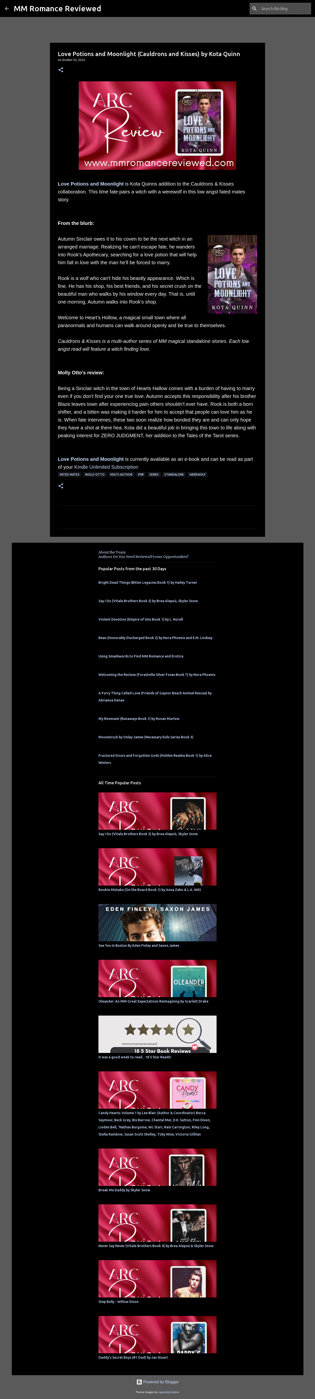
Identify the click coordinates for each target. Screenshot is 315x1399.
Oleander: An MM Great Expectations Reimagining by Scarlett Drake (153, 1001)
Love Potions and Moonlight (91, 184)
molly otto (95, 474)
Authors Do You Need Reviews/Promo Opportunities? (143, 556)
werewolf (197, 474)
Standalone (174, 474)
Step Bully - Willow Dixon (118, 1302)
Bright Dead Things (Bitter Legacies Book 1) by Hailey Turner (147, 582)
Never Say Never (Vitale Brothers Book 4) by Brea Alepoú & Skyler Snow (156, 1246)
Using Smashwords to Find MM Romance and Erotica (140, 656)
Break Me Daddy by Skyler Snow (124, 1190)
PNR (141, 474)
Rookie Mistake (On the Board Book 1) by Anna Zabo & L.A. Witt (149, 890)
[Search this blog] (285, 9)
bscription (127, 467)
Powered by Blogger (157, 1382)
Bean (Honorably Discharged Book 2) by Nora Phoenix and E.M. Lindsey (155, 638)
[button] (61, 70)
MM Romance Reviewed (57, 8)
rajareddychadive (168, 1392)
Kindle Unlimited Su (95, 467)
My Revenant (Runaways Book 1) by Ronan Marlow (138, 719)
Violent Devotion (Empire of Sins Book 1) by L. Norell (140, 619)
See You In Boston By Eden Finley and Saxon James (138, 945)
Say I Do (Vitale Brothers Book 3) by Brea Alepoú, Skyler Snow (148, 601)
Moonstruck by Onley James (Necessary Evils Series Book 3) (145, 737)
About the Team (112, 552)
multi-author (121, 474)
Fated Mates (69, 474)
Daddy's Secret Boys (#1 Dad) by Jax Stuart (133, 1357)
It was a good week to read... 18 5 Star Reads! (134, 1057)
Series (154, 474)
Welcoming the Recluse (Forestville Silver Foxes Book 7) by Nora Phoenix (156, 675)
